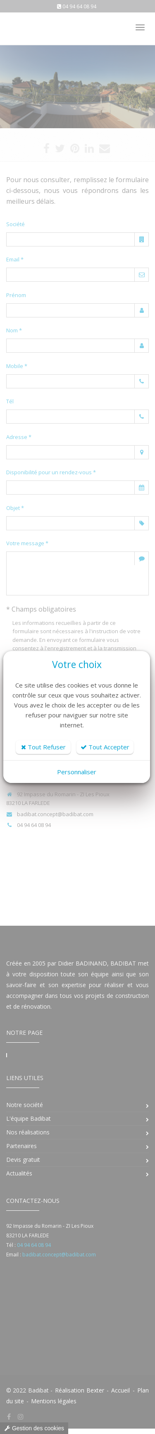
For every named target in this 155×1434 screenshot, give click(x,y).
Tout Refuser (43, 747)
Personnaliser (76, 772)
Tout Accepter (105, 747)
